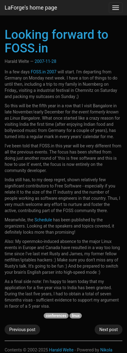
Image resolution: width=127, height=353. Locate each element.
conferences (56, 316)
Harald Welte (61, 349)
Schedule (43, 219)
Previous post (22, 329)
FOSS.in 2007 (44, 71)
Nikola (106, 349)
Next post (108, 329)
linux (76, 316)
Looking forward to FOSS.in (56, 41)
